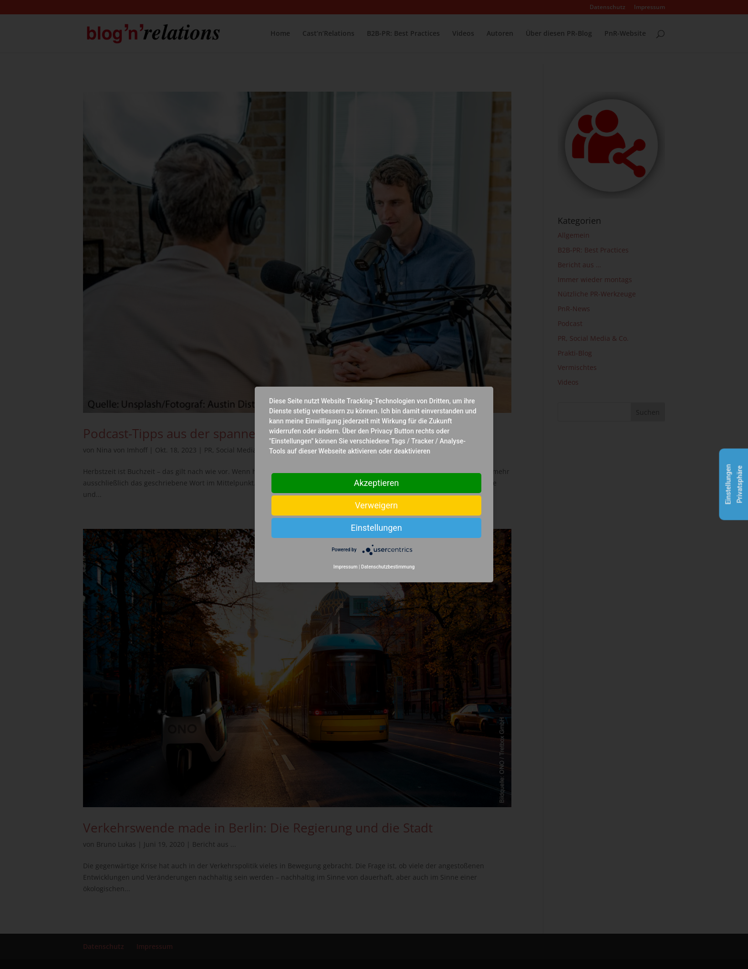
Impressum (345, 566)
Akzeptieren (376, 483)
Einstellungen (376, 528)
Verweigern (376, 505)
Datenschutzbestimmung (388, 566)
